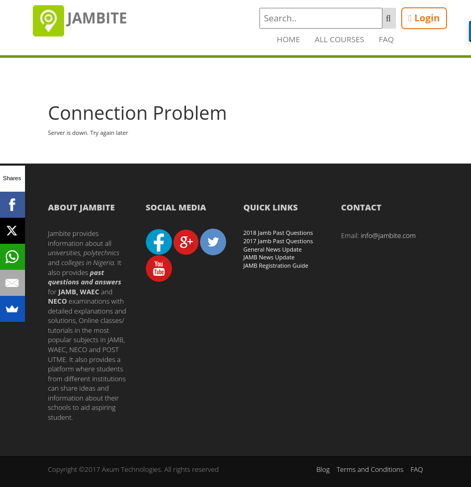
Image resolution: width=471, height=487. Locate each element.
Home (288, 39)
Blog (322, 469)
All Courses (339, 39)
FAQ (386, 39)
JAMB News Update (269, 257)
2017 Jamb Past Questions (278, 241)
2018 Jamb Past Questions (278, 232)
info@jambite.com (388, 235)
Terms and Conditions (370, 469)
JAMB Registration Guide (275, 265)
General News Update (272, 249)
